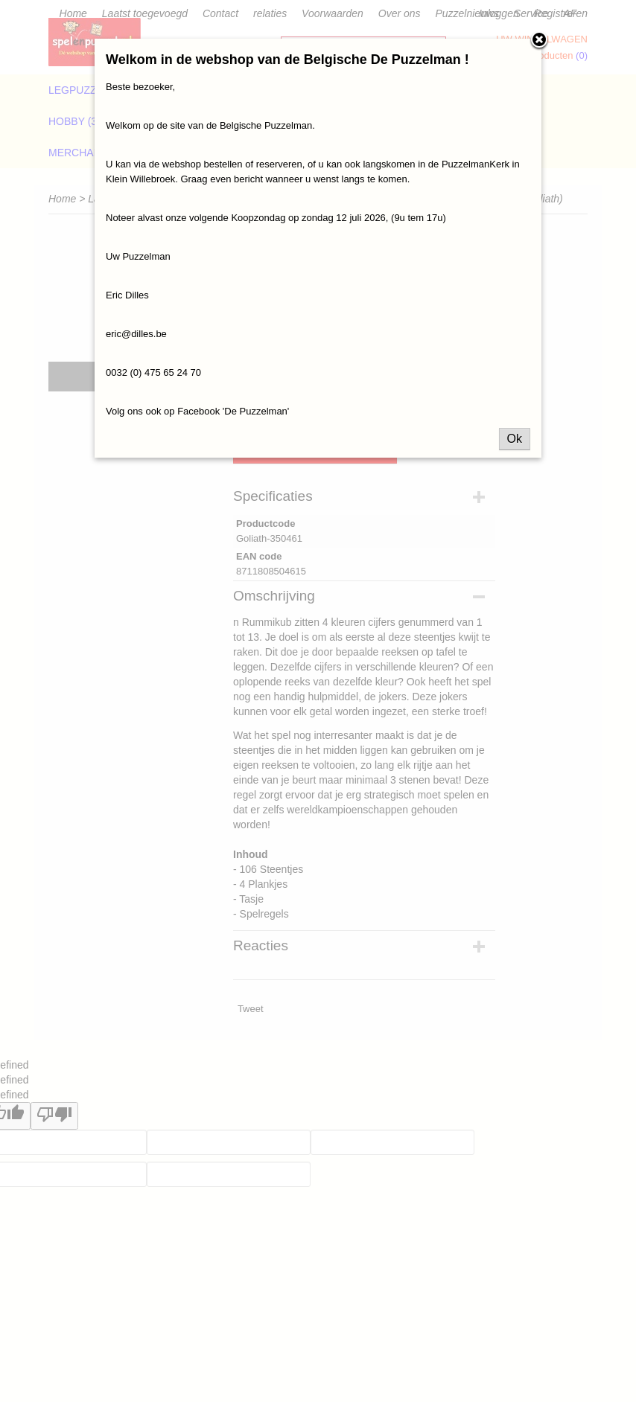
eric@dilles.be (136, 333)
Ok (514, 438)
